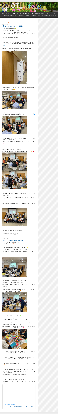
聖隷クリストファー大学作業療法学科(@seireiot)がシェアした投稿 (18, 406)
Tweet (15, 234)
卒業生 (14, 233)
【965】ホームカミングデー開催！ (12, 26)
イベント (11, 233)
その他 (8, 233)
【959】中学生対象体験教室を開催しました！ (16, 240)
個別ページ (16, 233)
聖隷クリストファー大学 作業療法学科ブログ (18, 13)
